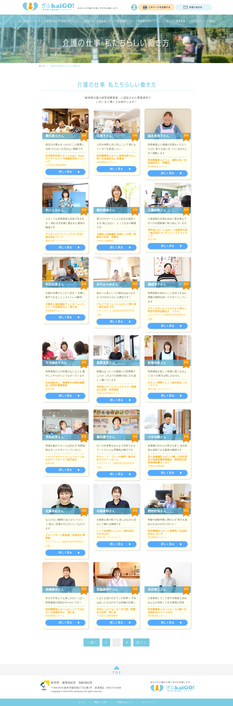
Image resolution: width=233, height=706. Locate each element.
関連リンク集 (100, 702)
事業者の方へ (145, 21)
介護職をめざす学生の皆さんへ (61, 21)
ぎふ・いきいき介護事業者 (170, 21)
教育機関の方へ (125, 21)
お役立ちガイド (197, 21)
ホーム (42, 66)
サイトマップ (148, 702)
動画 (212, 21)
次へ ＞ (141, 642)
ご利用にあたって (124, 702)
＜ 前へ (92, 642)
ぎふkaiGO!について (29, 21)
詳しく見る (65, 171)
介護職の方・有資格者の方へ (97, 21)
